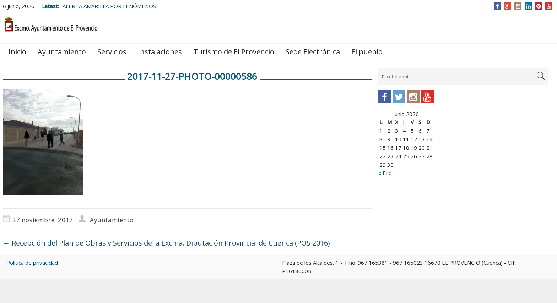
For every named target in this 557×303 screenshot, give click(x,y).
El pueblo (367, 51)
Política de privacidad (32, 262)
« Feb (385, 172)
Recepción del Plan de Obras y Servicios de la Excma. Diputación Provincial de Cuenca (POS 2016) (166, 243)
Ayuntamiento (62, 51)
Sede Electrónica (313, 51)
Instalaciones (160, 51)
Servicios (111, 51)
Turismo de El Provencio (233, 51)
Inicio (17, 51)
